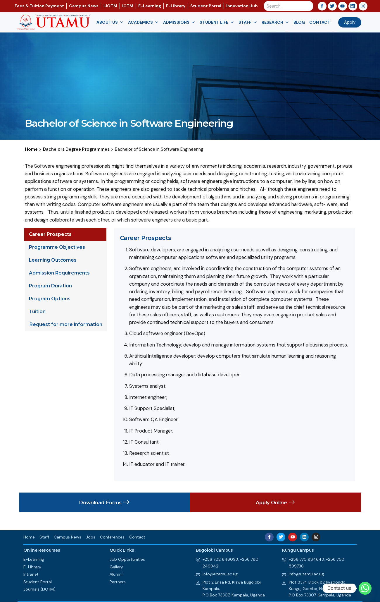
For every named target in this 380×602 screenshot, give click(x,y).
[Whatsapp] (365, 588)
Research (275, 22)
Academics (143, 22)
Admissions (179, 22)
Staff (248, 22)
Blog (299, 22)
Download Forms (104, 502)
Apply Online (275, 502)
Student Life (217, 22)
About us (110, 22)
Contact (319, 22)
